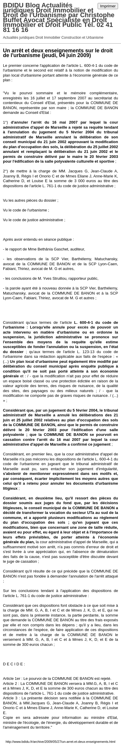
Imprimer (108, 6)
